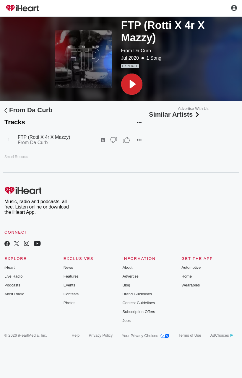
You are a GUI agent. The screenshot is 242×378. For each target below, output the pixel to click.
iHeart (9, 267)
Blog (126, 285)
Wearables (190, 285)
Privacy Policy (101, 335)
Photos (69, 303)
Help (76, 335)
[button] (131, 84)
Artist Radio (14, 294)
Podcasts (12, 285)
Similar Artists (174, 114)
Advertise (131, 276)
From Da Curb (136, 50)
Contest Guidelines (139, 303)
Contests (71, 294)
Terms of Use (189, 335)
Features (71, 276)
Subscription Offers (139, 311)
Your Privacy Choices (145, 335)
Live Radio (13, 276)
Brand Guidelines (137, 294)
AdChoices (221, 335)
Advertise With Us (193, 108)
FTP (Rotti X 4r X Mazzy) (44, 137)
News (68, 267)
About (128, 267)
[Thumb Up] (126, 140)
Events (69, 285)
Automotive (191, 267)
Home (186, 276)
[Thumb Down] (113, 140)
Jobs (127, 320)
